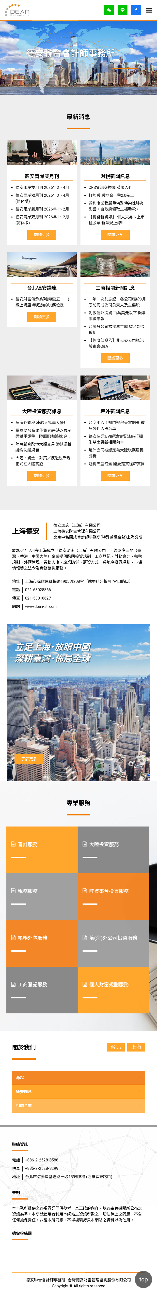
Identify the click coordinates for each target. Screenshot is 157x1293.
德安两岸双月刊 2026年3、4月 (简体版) (36, 198)
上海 (136, 1047)
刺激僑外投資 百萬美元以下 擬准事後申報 (111, 316)
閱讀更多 (36, 234)
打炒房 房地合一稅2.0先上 (105, 195)
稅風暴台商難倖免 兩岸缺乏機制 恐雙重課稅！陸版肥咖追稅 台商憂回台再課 (38, 433)
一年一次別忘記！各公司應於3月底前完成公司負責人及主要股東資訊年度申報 (111, 302)
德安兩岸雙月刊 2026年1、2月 (36, 209)
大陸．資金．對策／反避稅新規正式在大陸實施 (37, 461)
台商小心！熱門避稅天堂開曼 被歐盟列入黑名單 (111, 425)
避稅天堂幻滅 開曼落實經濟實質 (111, 464)
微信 (109, 10)
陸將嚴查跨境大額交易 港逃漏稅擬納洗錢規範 (38, 447)
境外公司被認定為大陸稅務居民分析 (110, 453)
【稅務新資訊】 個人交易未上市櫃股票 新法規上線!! (111, 220)
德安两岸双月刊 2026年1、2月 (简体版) (36, 220)
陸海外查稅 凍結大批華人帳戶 (36, 422)
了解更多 (29, 759)
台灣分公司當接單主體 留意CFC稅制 (110, 329)
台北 (116, 1047)
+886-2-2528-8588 (41, 1160)
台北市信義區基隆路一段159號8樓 (68, 1177)
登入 (136, 10)
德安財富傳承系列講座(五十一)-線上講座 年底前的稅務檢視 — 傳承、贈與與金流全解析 (38, 302)
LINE (123, 10)
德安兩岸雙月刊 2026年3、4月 (36, 187)
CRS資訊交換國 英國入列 (105, 187)
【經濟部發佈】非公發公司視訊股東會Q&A (110, 343)
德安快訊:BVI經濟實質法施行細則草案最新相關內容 (110, 439)
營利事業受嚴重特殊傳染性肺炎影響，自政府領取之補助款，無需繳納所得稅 (110, 206)
